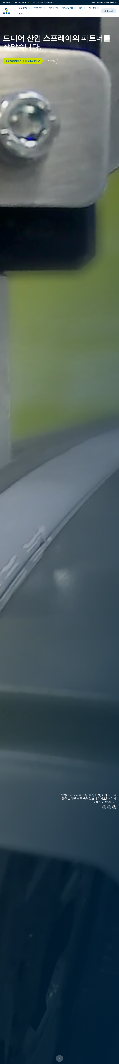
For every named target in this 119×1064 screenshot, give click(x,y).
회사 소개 (94, 8)
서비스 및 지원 (69, 8)
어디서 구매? (53, 8)
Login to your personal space (103, 2)
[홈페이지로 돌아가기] (6, 11)
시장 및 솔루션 (23, 8)
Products (39, 8)
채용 (20, 14)
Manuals (7, 2)
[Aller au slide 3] (114, 807)
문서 (82, 8)
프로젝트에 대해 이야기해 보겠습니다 (23, 61)
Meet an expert (22, 2)
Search (108, 10)
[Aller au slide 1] (102, 807)
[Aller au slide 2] (108, 807)
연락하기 (51, 61)
